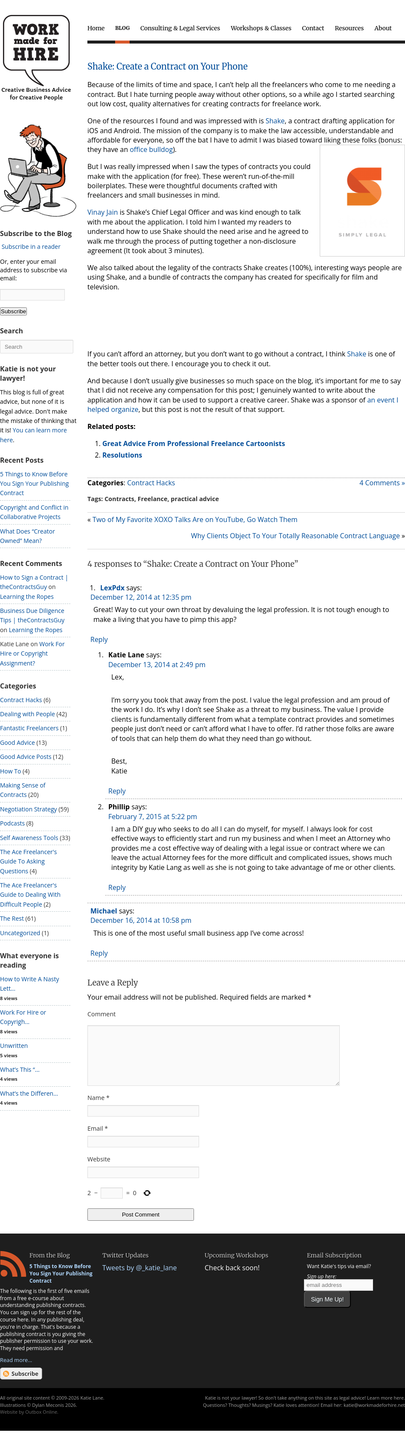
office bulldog (151, 149)
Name (98, 1108)
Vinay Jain (102, 212)
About (383, 28)
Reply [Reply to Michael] (99, 953)
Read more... (16, 1370)
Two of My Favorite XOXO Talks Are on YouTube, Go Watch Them (195, 519)
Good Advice (17, 742)
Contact (313, 28)
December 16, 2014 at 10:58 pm (140, 920)
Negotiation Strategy (28, 809)
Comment (101, 1014)
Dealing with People (27, 714)
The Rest (12, 918)
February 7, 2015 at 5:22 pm (152, 816)
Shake (275, 120)
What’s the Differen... (29, 1093)
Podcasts (12, 823)
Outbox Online (41, 1422)
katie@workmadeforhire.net (374, 1415)
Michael (103, 911)
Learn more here (385, 1408)
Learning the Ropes (27, 596)
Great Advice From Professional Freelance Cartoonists (193, 443)
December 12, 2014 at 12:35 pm (140, 597)
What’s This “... (20, 1069)
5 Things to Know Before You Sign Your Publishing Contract (34, 483)
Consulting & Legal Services (180, 28)
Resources (349, 28)
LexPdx (112, 587)
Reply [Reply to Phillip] (117, 887)
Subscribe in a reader (31, 246)
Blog (122, 28)
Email (97, 1139)
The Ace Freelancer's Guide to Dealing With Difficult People (30, 894)
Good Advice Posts (26, 757)
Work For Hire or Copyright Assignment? (32, 653)
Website (98, 1169)
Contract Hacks (151, 482)
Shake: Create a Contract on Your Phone (167, 66)
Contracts (119, 499)
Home (95, 28)
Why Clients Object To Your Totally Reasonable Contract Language (295, 535)
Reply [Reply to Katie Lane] (117, 791)
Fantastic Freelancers (29, 728)
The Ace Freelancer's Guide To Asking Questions (28, 861)
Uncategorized (20, 933)
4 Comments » (382, 482)
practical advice (195, 499)
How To (10, 771)
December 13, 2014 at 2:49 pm (156, 664)
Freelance (153, 499)
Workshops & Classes (261, 28)
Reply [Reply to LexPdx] (99, 639)
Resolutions (122, 455)
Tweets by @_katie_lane (139, 1278)
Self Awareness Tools (29, 838)
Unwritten (14, 1045)
